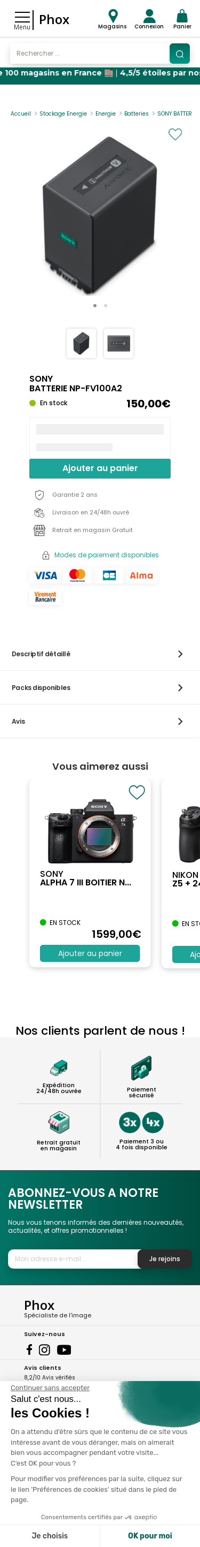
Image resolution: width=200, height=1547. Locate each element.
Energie (105, 114)
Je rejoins (164, 1258)
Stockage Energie (63, 114)
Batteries (136, 114)
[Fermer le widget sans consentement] (50, 1388)
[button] (95, 305)
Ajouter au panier (100, 468)
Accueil (21, 114)
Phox (54, 19)
